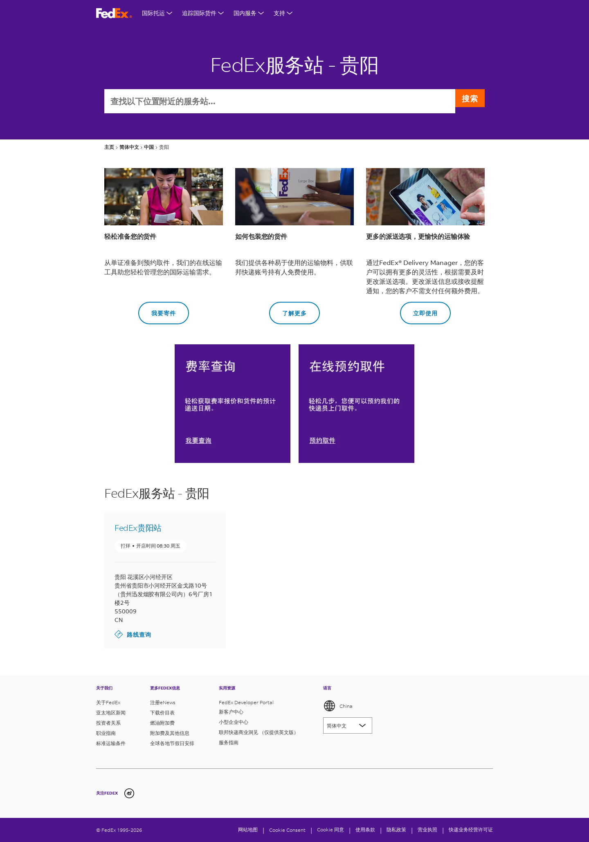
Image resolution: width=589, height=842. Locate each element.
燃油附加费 (162, 723)
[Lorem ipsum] (347, 725)
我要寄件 (157, 310)
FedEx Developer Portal (246, 702)
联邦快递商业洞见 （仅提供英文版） (259, 732)
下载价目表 (162, 713)
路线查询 (133, 635)
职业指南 (106, 733)
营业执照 (427, 829)
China (338, 705)
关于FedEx (108, 702)
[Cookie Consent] (287, 830)
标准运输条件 (111, 743)
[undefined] (129, 793)
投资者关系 (108, 723)
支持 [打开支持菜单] (283, 13)
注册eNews (162, 702)
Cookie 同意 (330, 829)
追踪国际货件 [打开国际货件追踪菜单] (203, 13)
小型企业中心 (233, 722)
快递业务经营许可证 (471, 829)
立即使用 (419, 310)
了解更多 (288, 310)
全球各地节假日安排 (172, 743)
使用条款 (365, 829)
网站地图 (248, 829)
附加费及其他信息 (169, 733)
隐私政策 (396, 829)
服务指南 (228, 742)
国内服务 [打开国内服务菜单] (249, 13)
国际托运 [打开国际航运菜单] (157, 13)
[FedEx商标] (114, 13)
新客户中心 (231, 712)
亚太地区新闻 (111, 713)
